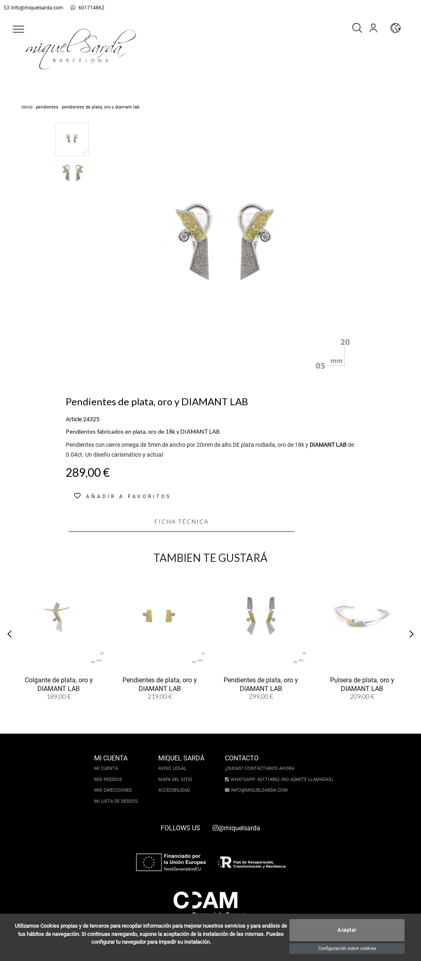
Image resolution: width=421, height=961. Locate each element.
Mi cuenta (107, 768)
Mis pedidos (109, 779)
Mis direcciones (114, 790)
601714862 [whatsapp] (82, 8)
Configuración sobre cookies (347, 948)
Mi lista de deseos (117, 801)
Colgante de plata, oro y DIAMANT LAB (59, 683)
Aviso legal (173, 768)
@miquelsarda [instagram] (236, 828)
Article (74, 419)
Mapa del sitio (177, 779)
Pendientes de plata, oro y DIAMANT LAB (160, 683)
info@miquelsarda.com (32, 8)
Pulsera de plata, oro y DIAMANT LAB (362, 683)
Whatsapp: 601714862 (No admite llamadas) (280, 779)
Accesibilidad (175, 790)
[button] (18, 29)
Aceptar (347, 930)
